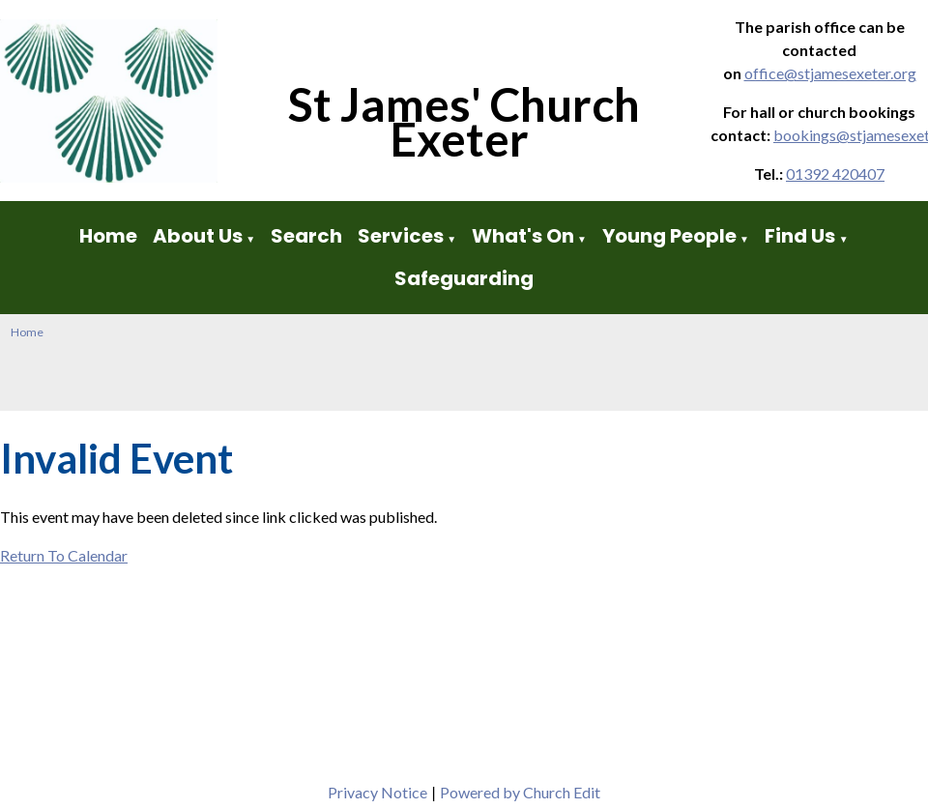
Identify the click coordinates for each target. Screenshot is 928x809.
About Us (198, 235)
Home (108, 235)
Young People (669, 235)
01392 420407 (835, 173)
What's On (523, 235)
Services (401, 235)
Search (306, 235)
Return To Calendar (64, 555)
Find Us (802, 235)
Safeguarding (464, 278)
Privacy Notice (377, 792)
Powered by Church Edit (520, 792)
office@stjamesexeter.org (830, 73)
